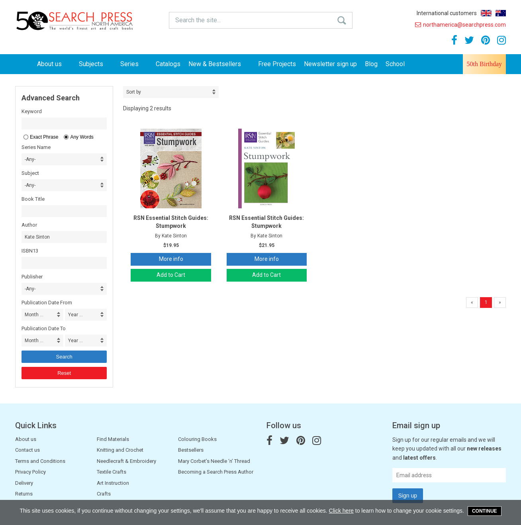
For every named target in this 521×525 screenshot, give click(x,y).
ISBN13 (30, 251)
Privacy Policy (30, 472)
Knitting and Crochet (120, 450)
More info (171, 259)
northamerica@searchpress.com (460, 25)
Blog (371, 64)
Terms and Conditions (40, 461)
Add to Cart (171, 275)
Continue (484, 511)
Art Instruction (113, 483)
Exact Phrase (44, 137)
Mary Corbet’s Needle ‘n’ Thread (214, 461)
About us (54, 64)
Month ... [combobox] (34, 314)
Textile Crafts (111, 472)
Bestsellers (191, 450)
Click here (341, 510)
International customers (447, 13)
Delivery (24, 483)
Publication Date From (47, 303)
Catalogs (168, 64)
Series (134, 64)
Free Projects (277, 64)
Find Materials (113, 439)
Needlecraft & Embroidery (126, 461)
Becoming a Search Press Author (215, 472)
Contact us (27, 450)
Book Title (33, 199)
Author (29, 225)
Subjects (95, 64)
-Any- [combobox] (30, 159)
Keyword (32, 111)
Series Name (36, 147)
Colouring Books (197, 439)
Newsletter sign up (330, 64)
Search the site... (198, 20)
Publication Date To (44, 328)
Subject (30, 173)
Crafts (104, 494)
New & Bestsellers (219, 64)
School (395, 64)
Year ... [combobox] (75, 314)
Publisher (32, 277)
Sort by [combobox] (133, 92)
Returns (24, 494)
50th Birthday (484, 64)
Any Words (81, 137)
